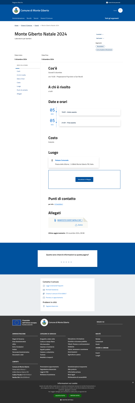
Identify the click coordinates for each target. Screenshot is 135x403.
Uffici (14, 344)
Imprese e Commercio (47, 347)
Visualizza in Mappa (84, 179)
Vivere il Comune (26, 25)
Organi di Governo (18, 339)
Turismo (42, 355)
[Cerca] (120, 10)
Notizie (98, 339)
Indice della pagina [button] (22, 65)
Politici (14, 349)
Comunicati (99, 341)
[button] (67, 400)
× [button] (133, 382)
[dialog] (67, 392)
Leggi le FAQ (44, 372)
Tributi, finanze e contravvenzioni (79, 344)
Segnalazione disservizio (48, 369)
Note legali (71, 374)
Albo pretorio (72, 369)
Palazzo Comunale (61, 160)
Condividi (100, 34)
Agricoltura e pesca (74, 354)
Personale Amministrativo (20, 352)
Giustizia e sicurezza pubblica (77, 341)
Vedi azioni (100, 38)
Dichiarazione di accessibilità (77, 377)
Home (16, 25)
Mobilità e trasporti (46, 357)
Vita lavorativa (45, 344)
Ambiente (71, 347)
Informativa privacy (74, 372)
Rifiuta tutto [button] (75, 395)
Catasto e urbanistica (47, 352)
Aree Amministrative (19, 341)
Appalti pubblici (45, 349)
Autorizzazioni (72, 352)
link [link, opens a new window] (86, 391)
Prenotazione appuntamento (49, 367)
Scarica (79, 225)
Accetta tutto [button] (60, 395)
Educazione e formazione (76, 339)
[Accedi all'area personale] (113, 2)
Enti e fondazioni (17, 347)
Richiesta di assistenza (47, 374)
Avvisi (98, 344)
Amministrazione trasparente (77, 367)
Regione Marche (17, 2)
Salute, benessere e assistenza (78, 349)
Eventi (37, 25)
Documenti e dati (17, 355)
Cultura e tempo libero (47, 341)
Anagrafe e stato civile (47, 339)
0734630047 (59, 204)
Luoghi (98, 355)
